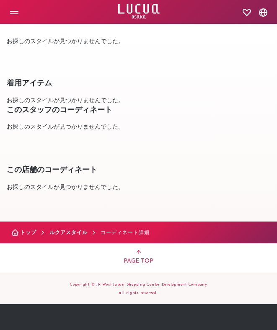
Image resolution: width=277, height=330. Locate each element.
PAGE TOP (138, 257)
